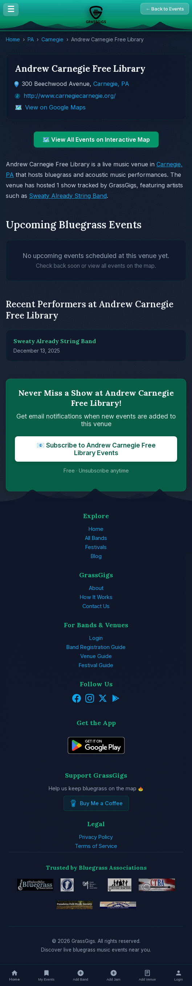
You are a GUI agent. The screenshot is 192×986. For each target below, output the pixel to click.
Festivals (96, 547)
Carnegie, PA (111, 83)
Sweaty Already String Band (68, 195)
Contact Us (96, 606)
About (96, 588)
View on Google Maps (55, 107)
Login (96, 638)
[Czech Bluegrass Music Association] (91, 884)
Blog (96, 556)
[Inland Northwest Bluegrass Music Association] (118, 905)
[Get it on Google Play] (115, 699)
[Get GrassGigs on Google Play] (96, 758)
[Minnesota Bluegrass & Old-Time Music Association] (119, 884)
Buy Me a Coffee (96, 803)
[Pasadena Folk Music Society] (74, 905)
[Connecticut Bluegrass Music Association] (157, 884)
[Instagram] (89, 699)
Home (13, 39)
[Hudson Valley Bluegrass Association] (35, 884)
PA (31, 39)
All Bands (96, 538)
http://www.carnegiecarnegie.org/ (70, 95)
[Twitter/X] (102, 699)
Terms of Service (96, 846)
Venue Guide (96, 656)
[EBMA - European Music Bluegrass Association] (67, 884)
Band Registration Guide (96, 647)
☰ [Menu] (11, 9)
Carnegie (52, 39)
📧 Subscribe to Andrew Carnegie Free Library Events (96, 449)
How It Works (96, 597)
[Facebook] (76, 699)
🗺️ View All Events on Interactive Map (96, 139)
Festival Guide (96, 665)
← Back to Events (165, 9)
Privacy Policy (96, 837)
